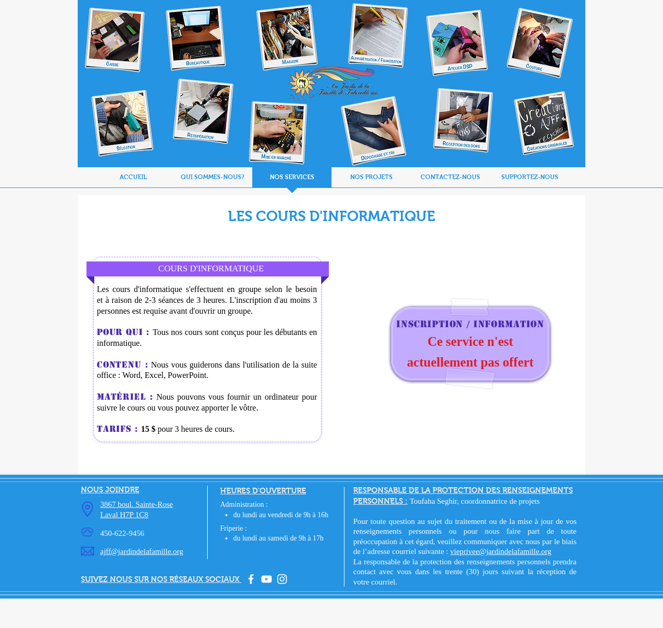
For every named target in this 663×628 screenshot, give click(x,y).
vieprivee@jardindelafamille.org (501, 551)
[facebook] (250, 579)
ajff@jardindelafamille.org (141, 551)
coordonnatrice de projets (500, 501)
